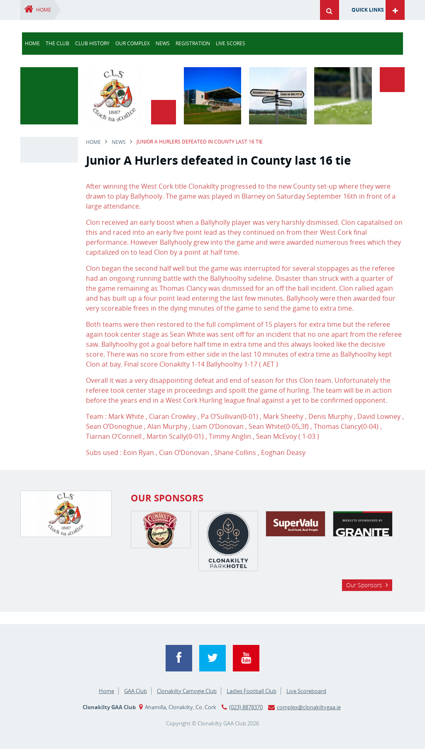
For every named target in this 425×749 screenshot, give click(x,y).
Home (43, 9)
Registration (193, 43)
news (163, 43)
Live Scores (230, 43)
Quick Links (368, 9)
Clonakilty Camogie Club (187, 691)
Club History (92, 43)
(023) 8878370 (246, 707)
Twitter (212, 658)
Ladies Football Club (251, 691)
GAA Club (135, 691)
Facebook (179, 658)
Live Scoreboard (306, 691)
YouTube (246, 658)
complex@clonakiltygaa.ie (309, 707)
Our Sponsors (364, 585)
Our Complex (132, 43)
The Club (57, 43)
